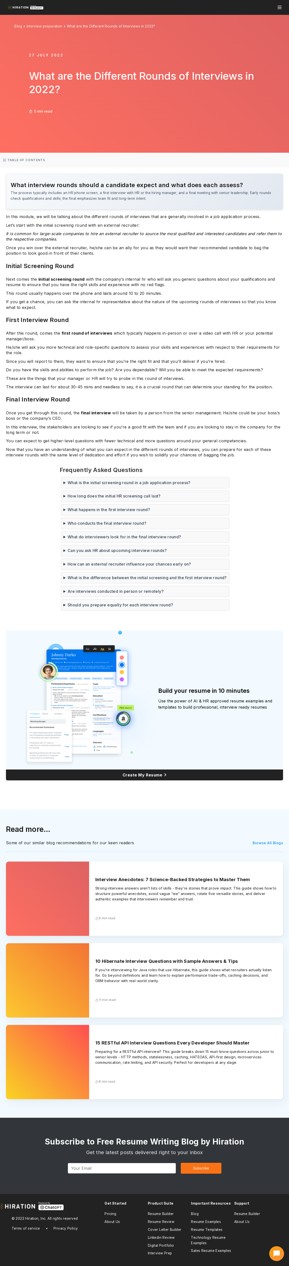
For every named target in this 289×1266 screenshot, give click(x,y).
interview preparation (44, 26)
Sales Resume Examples (211, 1251)
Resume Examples (206, 1222)
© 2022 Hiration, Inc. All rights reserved (45, 1218)
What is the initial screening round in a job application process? (129, 482)
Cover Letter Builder (165, 1230)
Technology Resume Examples (208, 1240)
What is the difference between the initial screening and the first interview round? (147, 577)
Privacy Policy (65, 1228)
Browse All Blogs (268, 843)
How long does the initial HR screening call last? (114, 496)
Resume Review (161, 1222)
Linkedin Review (161, 1238)
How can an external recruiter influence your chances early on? (129, 564)
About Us (112, 1222)
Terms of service (26, 1228)
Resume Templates (206, 1230)
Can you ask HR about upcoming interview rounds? (117, 550)
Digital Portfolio (161, 1245)
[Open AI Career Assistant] (276, 1253)
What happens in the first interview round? (109, 509)
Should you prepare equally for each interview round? (120, 604)
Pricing (110, 1214)
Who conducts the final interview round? (107, 523)
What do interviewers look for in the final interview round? (124, 536)
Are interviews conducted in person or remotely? (116, 591)
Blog (195, 1214)
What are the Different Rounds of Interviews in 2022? (111, 26)
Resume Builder (161, 1214)
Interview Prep (160, 1253)
